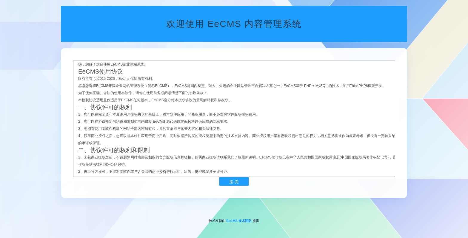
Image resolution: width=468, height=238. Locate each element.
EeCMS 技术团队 (238, 221)
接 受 (234, 181)
